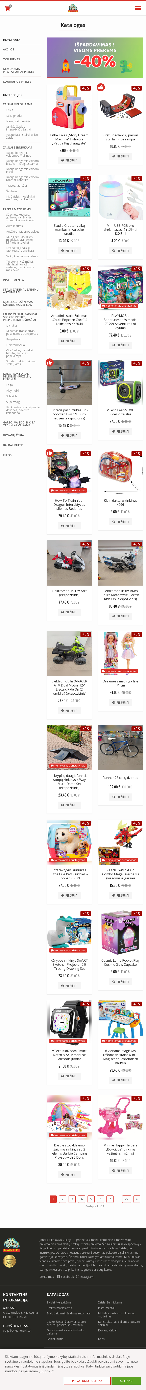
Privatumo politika (87, 1381)
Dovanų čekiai (14, 435)
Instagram (85, 1277)
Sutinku (126, 1381)
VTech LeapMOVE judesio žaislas (120, 412)
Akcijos (8, 49)
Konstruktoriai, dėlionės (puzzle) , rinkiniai (17, 376)
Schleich (11, 396)
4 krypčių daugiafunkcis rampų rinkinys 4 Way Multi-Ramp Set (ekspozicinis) (69, 782)
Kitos (7, 455)
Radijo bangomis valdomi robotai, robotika (22, 178)
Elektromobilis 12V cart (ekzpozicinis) (69, 593)
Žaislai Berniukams (17, 147)
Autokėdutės (14, 226)
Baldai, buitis (13, 445)
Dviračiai (11, 325)
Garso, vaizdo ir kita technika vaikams (19, 424)
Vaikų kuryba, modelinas (22, 256)
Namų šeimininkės (18, 121)
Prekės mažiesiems (17, 209)
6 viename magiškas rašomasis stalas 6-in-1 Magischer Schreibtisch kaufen (120, 1057)
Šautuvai (11, 191)
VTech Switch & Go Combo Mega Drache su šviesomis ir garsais (120, 874)
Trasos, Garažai (16, 185)
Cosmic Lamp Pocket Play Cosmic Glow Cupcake (120, 962)
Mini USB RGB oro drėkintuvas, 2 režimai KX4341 (120, 229)
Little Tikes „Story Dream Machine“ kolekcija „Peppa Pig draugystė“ (69, 139)
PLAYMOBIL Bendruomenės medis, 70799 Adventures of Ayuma (120, 322)
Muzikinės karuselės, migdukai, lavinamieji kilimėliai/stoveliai (19, 239)
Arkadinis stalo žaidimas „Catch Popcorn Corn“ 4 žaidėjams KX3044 (69, 320)
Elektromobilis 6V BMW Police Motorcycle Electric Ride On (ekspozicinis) (120, 595)
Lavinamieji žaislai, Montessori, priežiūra (20, 249)
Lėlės (9, 110)
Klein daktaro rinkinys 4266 (120, 502)
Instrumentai (14, 280)
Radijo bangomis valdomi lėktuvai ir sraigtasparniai (22, 162)
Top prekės (11, 59)
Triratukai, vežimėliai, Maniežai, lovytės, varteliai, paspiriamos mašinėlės (20, 266)
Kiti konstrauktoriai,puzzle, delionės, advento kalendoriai (23, 410)
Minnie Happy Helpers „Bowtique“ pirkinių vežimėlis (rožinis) (120, 1149)
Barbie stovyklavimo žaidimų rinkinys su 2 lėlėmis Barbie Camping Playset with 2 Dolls (69, 1151)
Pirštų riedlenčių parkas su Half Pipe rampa (120, 137)
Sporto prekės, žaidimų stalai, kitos (21, 363)
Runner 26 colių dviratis (120, 777)
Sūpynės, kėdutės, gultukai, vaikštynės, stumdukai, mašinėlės (20, 217)
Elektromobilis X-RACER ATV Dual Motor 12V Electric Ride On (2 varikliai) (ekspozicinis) (69, 687)
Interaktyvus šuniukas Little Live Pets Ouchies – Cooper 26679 (69, 874)
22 (126, 1199)
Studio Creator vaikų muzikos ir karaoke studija (69, 229)
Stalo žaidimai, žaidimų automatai (21, 291)
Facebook (66, 1277)
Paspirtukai (13, 339)
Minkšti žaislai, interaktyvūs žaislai (18, 128)
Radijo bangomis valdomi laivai (22, 170)
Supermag (13, 402)
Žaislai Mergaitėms (17, 104)
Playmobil (12, 390)
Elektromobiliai (15, 345)
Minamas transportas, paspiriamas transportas (22, 332)
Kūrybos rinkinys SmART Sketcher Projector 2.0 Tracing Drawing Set (69, 964)
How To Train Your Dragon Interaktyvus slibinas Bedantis (69, 504)
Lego (9, 385)
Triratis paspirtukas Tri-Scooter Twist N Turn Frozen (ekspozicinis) (69, 414)
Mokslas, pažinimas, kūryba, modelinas (18, 303)
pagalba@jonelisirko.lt (17, 1330)
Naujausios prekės (17, 81)
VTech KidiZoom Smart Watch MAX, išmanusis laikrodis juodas (69, 1055)
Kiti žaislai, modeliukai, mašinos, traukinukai (20, 198)
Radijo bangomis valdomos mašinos (18, 154)
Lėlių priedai (14, 115)
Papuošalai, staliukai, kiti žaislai (22, 136)
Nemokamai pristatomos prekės (18, 70)
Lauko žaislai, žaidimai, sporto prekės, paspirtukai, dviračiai (20, 317)
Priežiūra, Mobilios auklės (22, 231)
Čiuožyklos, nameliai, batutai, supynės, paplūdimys (19, 353)
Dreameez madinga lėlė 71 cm (120, 683)
